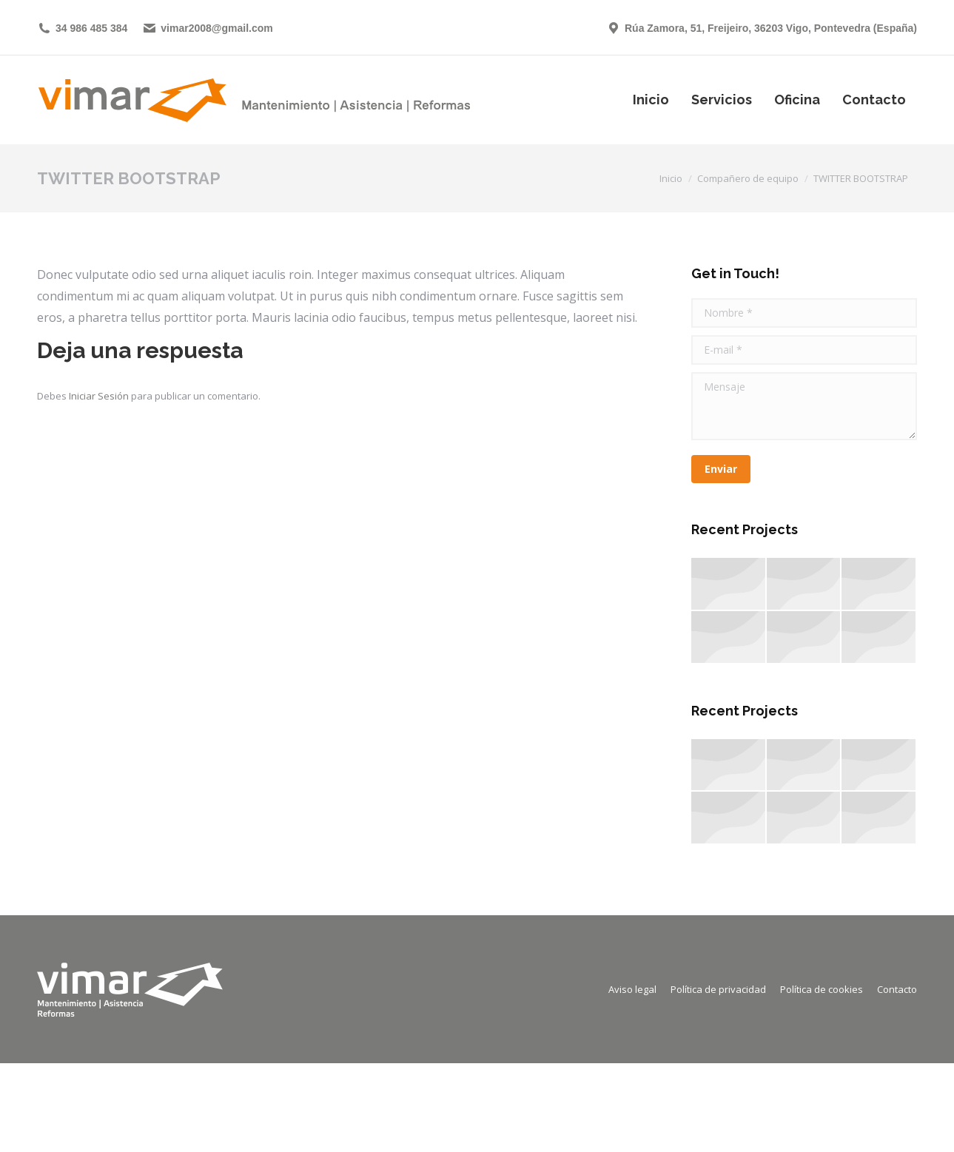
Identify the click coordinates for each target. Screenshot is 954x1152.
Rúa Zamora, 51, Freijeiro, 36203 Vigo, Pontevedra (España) (761, 28)
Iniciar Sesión (100, 395)
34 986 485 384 (82, 28)
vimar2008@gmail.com (207, 28)
